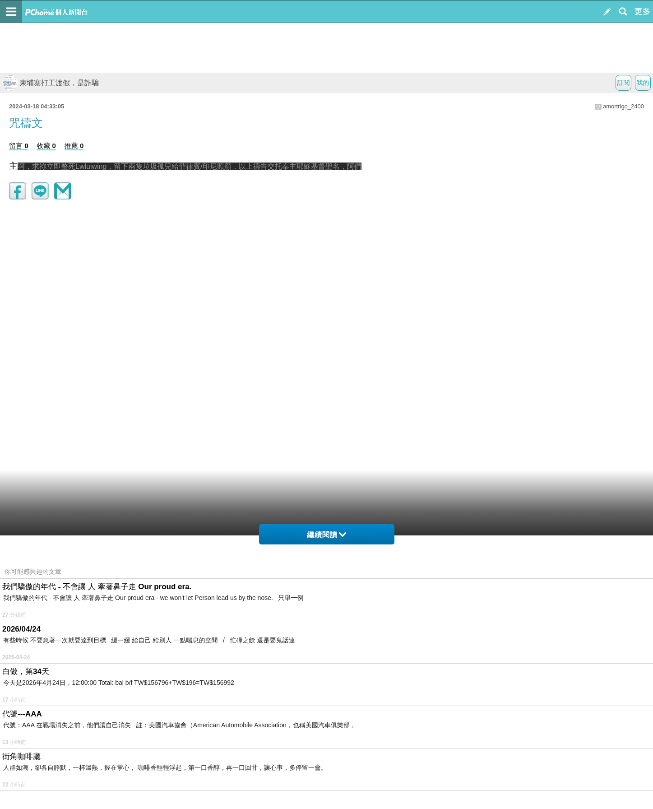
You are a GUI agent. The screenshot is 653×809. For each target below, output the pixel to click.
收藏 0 (46, 145)
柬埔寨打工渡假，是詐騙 (50, 83)
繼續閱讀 (326, 535)
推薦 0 (74, 145)
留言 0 (18, 145)
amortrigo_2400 (623, 106)
